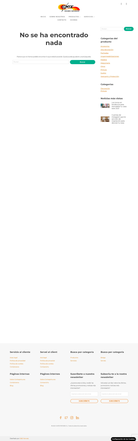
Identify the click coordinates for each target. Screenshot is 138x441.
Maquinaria (105, 63)
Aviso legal (13, 358)
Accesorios (105, 46)
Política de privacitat (47, 361)
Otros (103, 66)
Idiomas (73, 20)
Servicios (88, 17)
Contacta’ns (44, 367)
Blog (11, 386)
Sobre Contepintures (17, 379)
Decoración (105, 89)
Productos (74, 17)
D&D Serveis (24, 438)
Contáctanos (14, 367)
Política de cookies (16, 364)
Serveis (103, 361)
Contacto (61, 20)
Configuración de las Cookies (123, 439)
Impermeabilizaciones (110, 56)
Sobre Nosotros (57, 17)
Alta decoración (107, 50)
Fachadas (105, 53)
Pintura (104, 70)
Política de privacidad (17, 361)
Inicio (43, 17)
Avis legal (43, 358)
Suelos (103, 73)
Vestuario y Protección (110, 77)
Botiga (103, 358)
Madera (104, 60)
